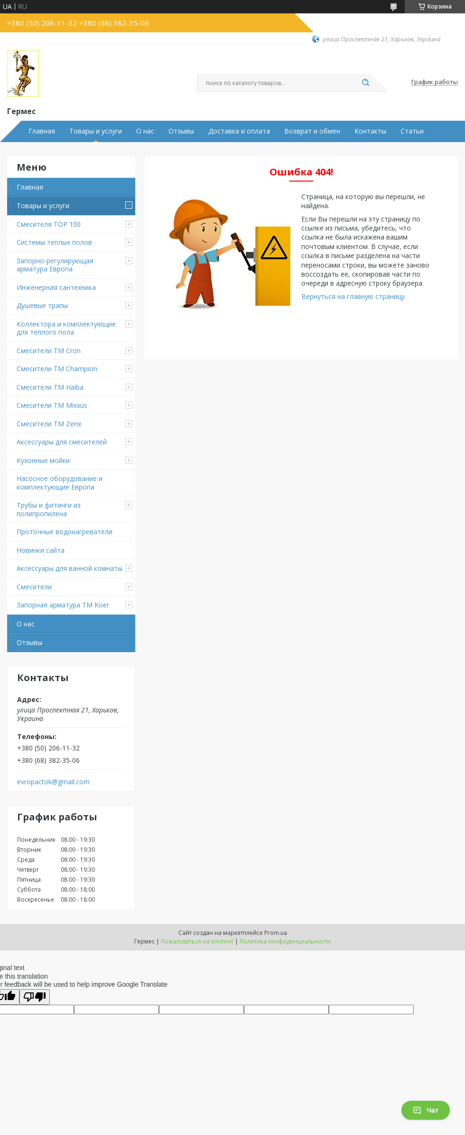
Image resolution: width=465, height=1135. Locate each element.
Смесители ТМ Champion (57, 368)
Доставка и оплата (239, 131)
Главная (41, 131)
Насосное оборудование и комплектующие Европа (59, 482)
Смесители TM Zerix (49, 423)
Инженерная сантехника (56, 287)
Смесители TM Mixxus (52, 405)
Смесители (34, 586)
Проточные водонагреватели (64, 531)
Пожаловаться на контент (197, 941)
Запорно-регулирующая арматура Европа (55, 265)
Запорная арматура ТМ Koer (63, 604)
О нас (145, 131)
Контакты (370, 131)
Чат (425, 1110)
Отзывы (181, 131)
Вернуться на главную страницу (353, 296)
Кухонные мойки (43, 460)
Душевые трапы (42, 305)
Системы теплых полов (54, 242)
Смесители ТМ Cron (49, 350)
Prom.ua (275, 933)
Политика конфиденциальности (285, 941)
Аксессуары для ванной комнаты (69, 568)
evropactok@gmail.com (53, 782)
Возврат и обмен (312, 131)
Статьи (412, 131)
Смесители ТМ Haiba (50, 387)
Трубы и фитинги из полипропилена (49, 509)
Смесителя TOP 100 (49, 224)
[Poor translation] (34, 997)
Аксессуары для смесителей (62, 441)
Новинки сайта (41, 550)
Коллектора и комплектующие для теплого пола (66, 328)
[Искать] (365, 83)
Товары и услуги (95, 131)
